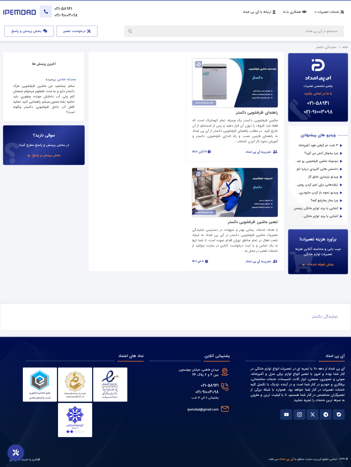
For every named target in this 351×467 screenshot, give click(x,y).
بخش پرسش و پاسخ (29, 31)
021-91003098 (318, 112)
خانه (345, 47)
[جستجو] (131, 31)
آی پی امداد (286, 459)
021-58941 (318, 103)
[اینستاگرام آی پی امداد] (299, 414)
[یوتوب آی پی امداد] (286, 414)
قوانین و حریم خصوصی (24, 459)
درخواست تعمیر (77, 31)
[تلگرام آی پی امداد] (326, 414)
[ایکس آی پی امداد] (312, 414)
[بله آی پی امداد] (339, 414)
